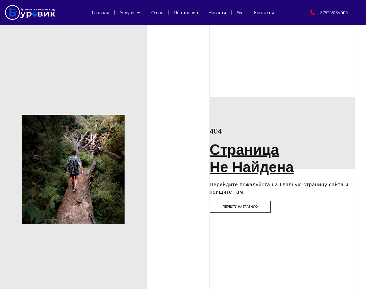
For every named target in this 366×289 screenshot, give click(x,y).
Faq (240, 12)
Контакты (264, 12)
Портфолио (186, 12)
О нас (157, 12)
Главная (100, 12)
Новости (217, 12)
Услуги (130, 12)
